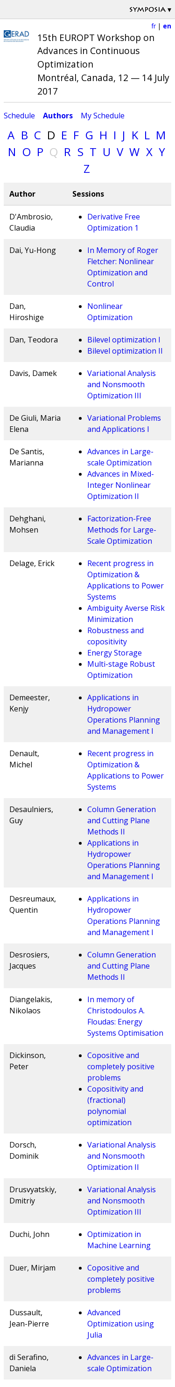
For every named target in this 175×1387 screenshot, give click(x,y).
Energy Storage (114, 653)
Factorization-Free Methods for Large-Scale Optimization (121, 529)
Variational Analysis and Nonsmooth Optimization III (121, 384)
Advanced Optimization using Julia (120, 1323)
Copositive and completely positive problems (120, 1066)
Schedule (19, 115)
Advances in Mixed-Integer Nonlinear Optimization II (120, 485)
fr (153, 25)
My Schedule (103, 115)
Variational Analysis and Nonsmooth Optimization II (121, 1156)
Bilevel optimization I (124, 340)
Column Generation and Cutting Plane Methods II (121, 820)
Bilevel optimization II (125, 351)
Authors (58, 115)
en (167, 25)
